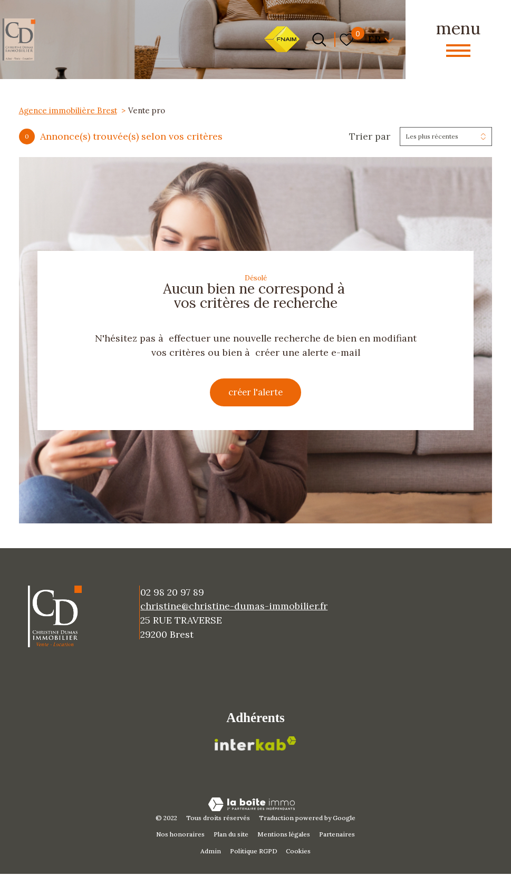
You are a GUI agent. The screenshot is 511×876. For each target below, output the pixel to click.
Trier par (369, 136)
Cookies (298, 853)
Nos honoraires (180, 837)
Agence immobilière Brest (68, 110)
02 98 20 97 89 (172, 594)
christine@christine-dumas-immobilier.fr (233, 608)
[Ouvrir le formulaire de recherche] (319, 39)
